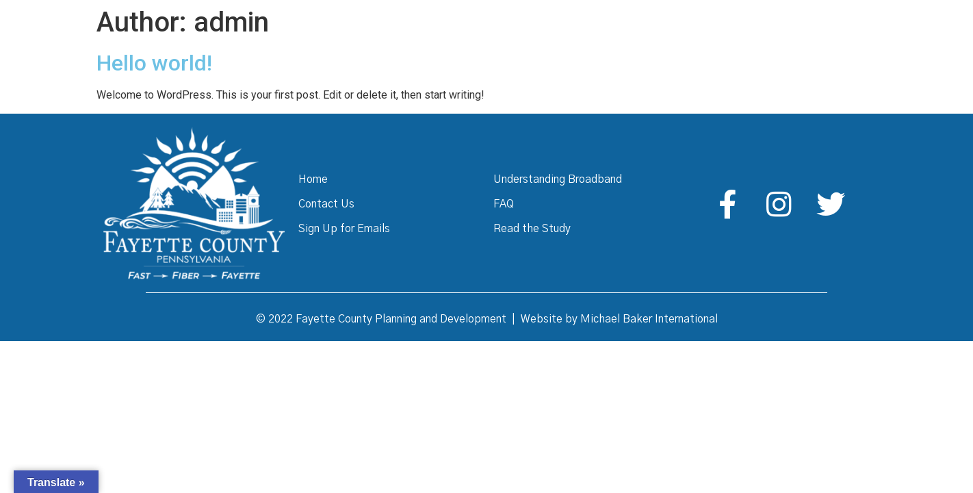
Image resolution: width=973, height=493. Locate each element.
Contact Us (326, 204)
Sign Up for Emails (344, 228)
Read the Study (532, 228)
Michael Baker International (649, 319)
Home (313, 179)
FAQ (503, 204)
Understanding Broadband (557, 179)
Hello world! (154, 63)
